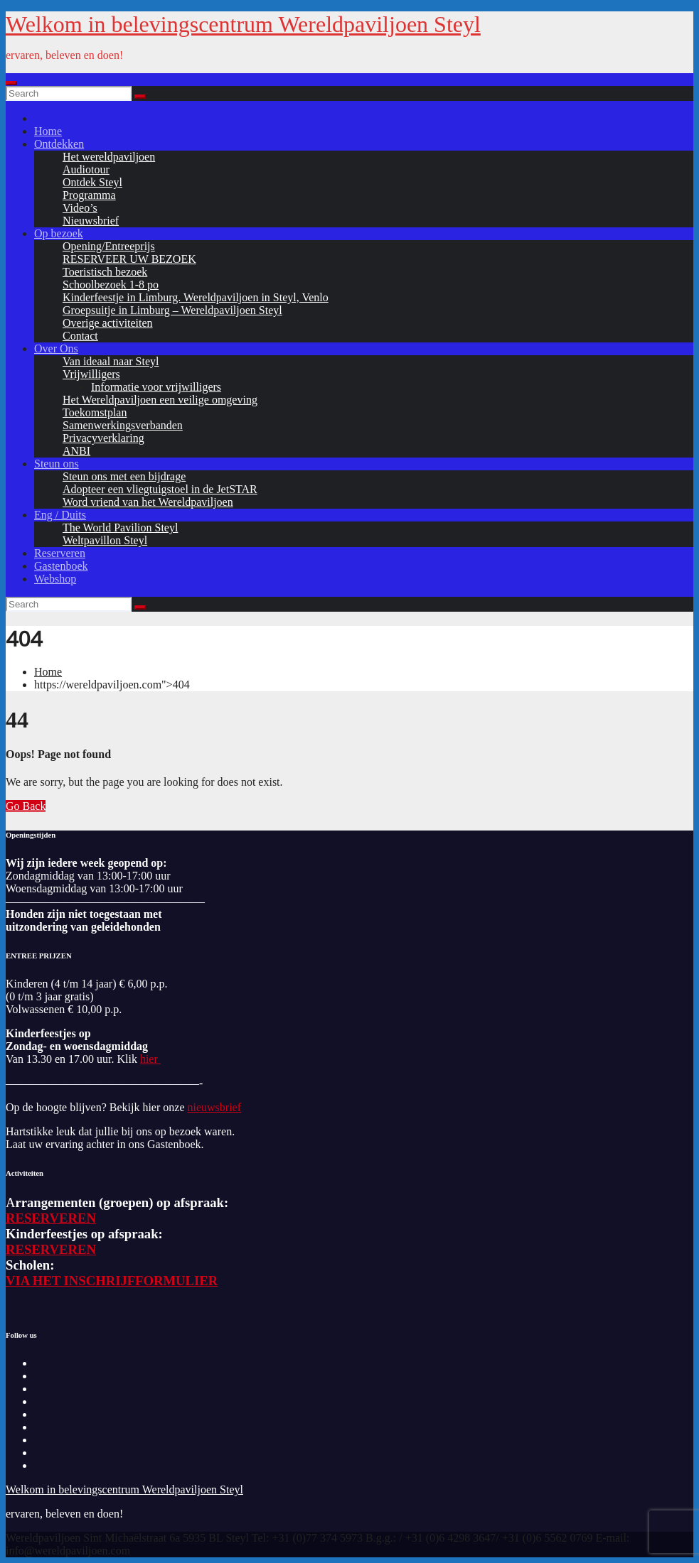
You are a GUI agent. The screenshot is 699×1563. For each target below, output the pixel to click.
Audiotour (86, 169)
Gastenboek (61, 566)
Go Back (26, 806)
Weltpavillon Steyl (105, 540)
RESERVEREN (51, 1218)
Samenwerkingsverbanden (123, 425)
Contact (80, 336)
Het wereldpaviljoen (109, 157)
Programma (89, 195)
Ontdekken (59, 144)
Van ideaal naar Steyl (111, 361)
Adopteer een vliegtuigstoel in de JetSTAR (160, 489)
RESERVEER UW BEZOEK (129, 259)
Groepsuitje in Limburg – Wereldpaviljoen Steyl (172, 310)
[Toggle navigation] (11, 83)
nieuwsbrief (214, 1107)
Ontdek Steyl (92, 182)
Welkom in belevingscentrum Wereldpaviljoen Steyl (243, 24)
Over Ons (56, 348)
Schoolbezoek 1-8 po (111, 284)
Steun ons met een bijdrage (124, 476)
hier (150, 1059)
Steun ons (56, 464)
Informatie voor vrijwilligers (156, 387)
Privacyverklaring (103, 438)
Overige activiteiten (108, 323)
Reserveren (59, 553)
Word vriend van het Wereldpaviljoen (148, 502)
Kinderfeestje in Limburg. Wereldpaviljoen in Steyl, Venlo (196, 297)
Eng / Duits (60, 515)
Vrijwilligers (91, 374)
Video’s (80, 208)
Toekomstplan (95, 412)
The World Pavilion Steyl (120, 527)
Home (48, 131)
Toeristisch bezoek (105, 272)
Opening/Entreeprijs (109, 246)
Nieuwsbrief (91, 221)
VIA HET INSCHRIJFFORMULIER (112, 1280)
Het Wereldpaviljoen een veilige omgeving (160, 400)
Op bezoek (58, 233)
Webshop (55, 579)
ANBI (76, 451)
